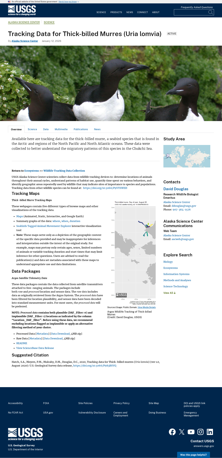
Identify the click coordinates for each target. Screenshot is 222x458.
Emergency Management (191, 414)
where (56, 221)
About (155, 12)
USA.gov (48, 412)
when (65, 221)
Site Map (154, 403)
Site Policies (85, 403)
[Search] (211, 12)
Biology (168, 261)
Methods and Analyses (177, 280)
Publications (81, 129)
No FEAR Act (15, 412)
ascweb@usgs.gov (183, 239)
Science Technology (175, 286)
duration (75, 221)
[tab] (16, 129)
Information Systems (176, 274)
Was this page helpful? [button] (193, 454)
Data (46, 129)
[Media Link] (133, 253)
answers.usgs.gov (204, 446)
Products (116, 12)
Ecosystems (170, 267)
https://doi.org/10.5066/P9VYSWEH (105, 187)
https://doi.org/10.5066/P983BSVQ (94, 365)
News (129, 12)
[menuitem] (101, 10)
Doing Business (157, 412)
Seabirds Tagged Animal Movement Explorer (43, 226)
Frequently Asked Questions (197, 7)
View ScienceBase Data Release (35, 348)
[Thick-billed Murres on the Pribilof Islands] (111, 83)
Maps (19, 216)
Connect (142, 12)
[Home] (22, 14)
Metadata (42, 333)
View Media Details (147, 307)
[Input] (194, 12)
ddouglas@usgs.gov (184, 205)
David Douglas (175, 189)
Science (101, 12)
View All (169, 292)
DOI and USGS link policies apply (194, 405)
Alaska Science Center (24, 22)
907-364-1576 (182, 209)
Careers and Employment (120, 414)
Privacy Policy (121, 403)
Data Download (60, 333)
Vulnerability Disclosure (92, 412)
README (21, 343)
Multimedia (61, 129)
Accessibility (15, 403)
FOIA (46, 403)
